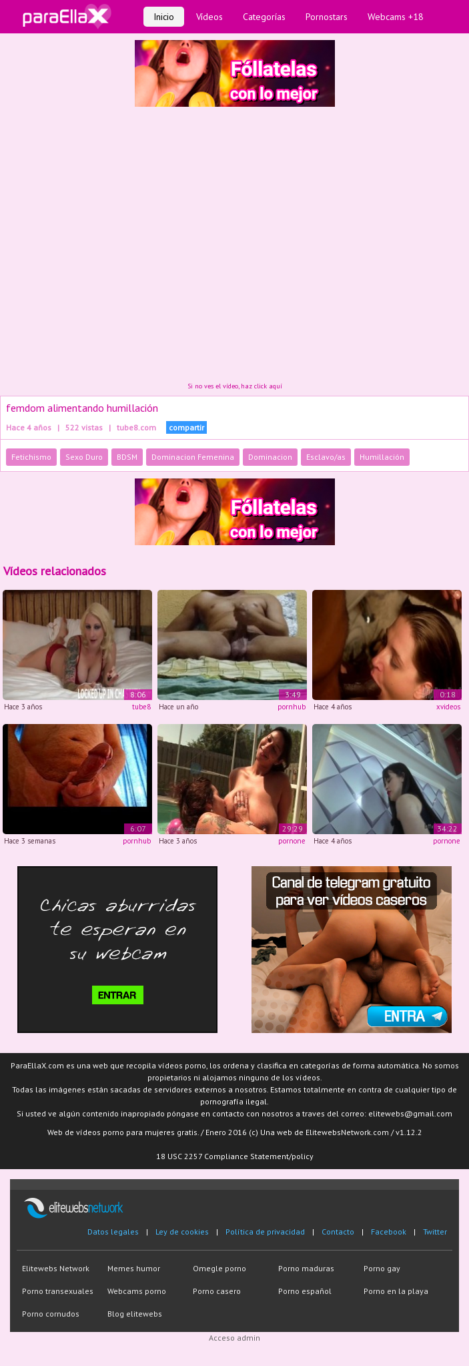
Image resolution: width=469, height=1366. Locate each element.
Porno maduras (306, 1268)
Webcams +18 (396, 17)
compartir (186, 427)
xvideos (448, 706)
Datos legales (113, 1232)
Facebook (388, 1232)
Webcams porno (136, 1291)
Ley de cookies (182, 1232)
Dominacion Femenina (192, 457)
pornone (292, 840)
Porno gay (382, 1268)
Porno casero (217, 1291)
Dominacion (270, 457)
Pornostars (327, 17)
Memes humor (133, 1268)
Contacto (338, 1232)
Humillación (382, 457)
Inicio (163, 17)
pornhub (292, 706)
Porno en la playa (396, 1291)
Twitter (435, 1232)
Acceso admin (234, 1338)
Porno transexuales (57, 1291)
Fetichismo (31, 457)
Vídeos (209, 17)
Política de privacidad (265, 1232)
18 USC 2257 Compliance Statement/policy (235, 1156)
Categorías (264, 17)
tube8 (141, 706)
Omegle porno (219, 1268)
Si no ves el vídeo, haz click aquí (234, 386)
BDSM (127, 457)
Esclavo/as (326, 457)
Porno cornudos (50, 1314)
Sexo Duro (84, 457)
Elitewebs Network (55, 1268)
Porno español (305, 1291)
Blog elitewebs (134, 1314)
